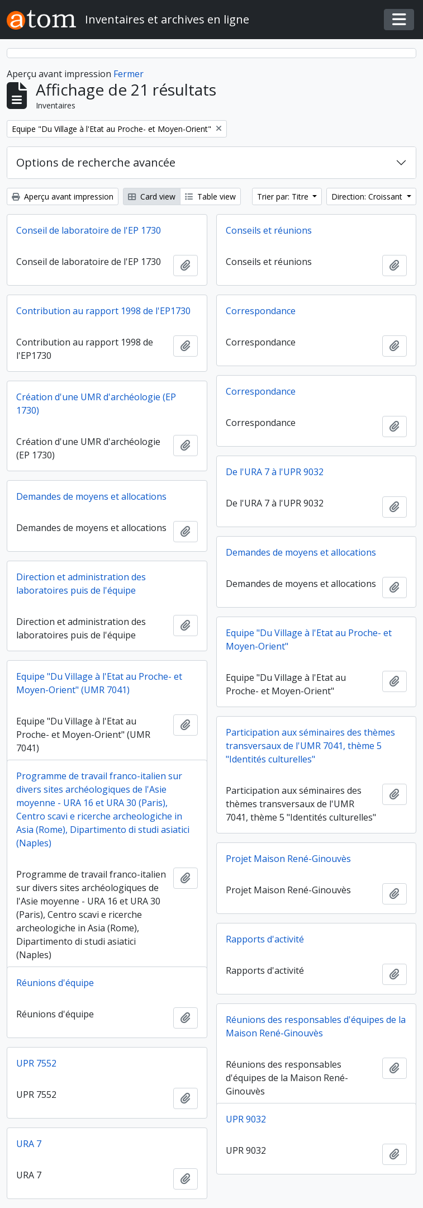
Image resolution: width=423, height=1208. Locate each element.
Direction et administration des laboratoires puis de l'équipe (81, 583)
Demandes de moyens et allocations (91, 496)
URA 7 (28, 1144)
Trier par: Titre (284, 196)
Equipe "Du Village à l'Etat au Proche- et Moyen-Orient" (309, 639)
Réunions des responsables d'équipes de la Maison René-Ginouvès (316, 1026)
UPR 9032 (246, 1119)
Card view (151, 196)
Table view (210, 196)
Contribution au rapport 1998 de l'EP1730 (103, 311)
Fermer (128, 74)
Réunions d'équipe (55, 983)
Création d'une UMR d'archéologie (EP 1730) (96, 403)
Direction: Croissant (368, 196)
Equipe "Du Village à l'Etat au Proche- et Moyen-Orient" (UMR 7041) (99, 683)
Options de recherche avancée (95, 162)
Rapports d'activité (265, 939)
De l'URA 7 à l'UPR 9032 (275, 472)
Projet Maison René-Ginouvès (288, 858)
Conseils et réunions (269, 230)
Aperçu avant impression (62, 196)
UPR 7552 (36, 1063)
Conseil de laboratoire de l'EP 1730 (88, 230)
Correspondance (261, 311)
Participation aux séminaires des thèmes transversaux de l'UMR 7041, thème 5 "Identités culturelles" (310, 745)
